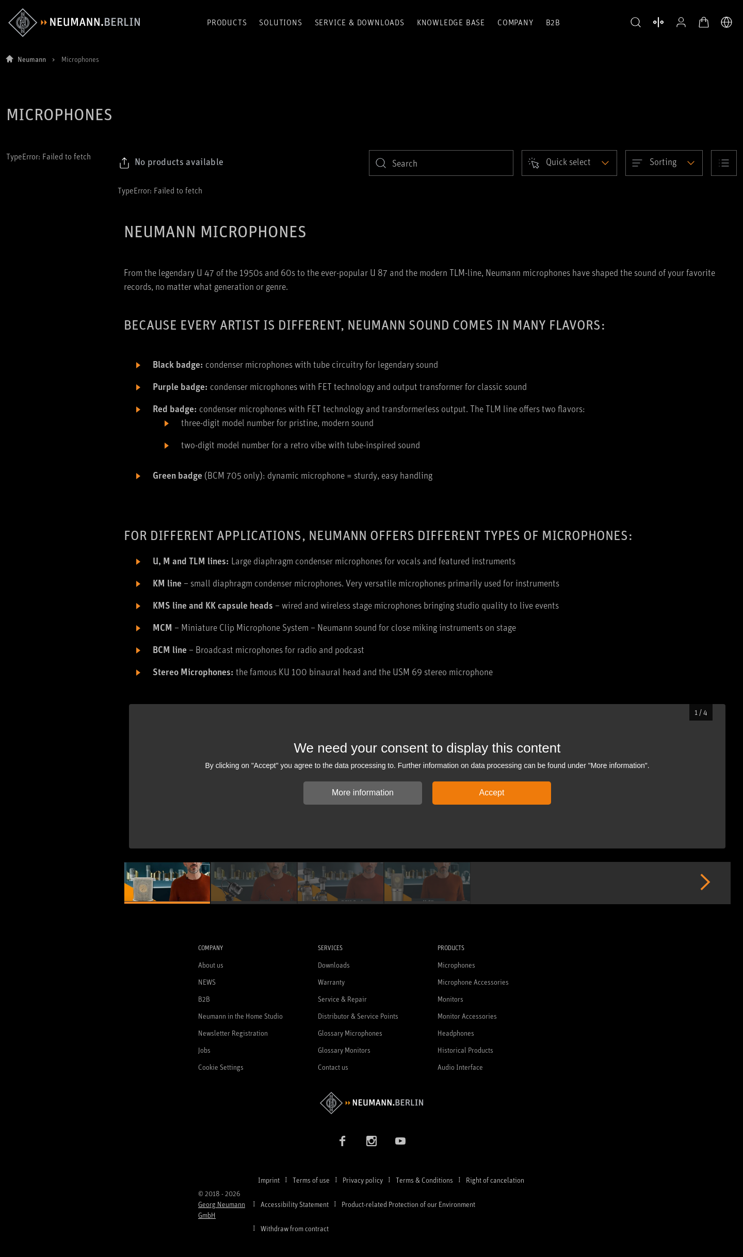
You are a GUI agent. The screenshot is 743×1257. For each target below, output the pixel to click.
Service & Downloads (360, 22)
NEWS (207, 981)
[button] (635, 22)
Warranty (331, 981)
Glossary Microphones (350, 1033)
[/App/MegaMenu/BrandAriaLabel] (74, 22)
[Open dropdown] (569, 163)
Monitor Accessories (467, 1015)
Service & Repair (342, 998)
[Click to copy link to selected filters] (171, 163)
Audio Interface (460, 1067)
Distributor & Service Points (358, 1015)
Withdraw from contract (295, 1228)
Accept (492, 792)
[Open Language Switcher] (726, 22)
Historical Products (465, 1050)
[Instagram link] (371, 1141)
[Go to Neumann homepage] (371, 1103)
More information (363, 792)
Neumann (32, 59)
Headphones (456, 1033)
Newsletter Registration (233, 1033)
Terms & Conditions (424, 1180)
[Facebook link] (342, 1141)
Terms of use (311, 1180)
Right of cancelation (495, 1180)
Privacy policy (363, 1180)
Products (227, 22)
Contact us (333, 1067)
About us (210, 964)
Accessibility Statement (295, 1204)
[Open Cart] (704, 22)
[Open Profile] (681, 22)
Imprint (269, 1180)
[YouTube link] (400, 1141)
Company (515, 22)
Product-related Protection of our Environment (408, 1204)
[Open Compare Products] (658, 22)
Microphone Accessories (473, 981)
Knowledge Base (451, 22)
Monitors (450, 998)
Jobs (204, 1050)
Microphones (456, 964)
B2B (553, 22)
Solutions (280, 22)
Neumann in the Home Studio (240, 1015)
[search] (441, 163)
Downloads (334, 964)
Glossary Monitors (344, 1050)
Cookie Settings (221, 1067)
